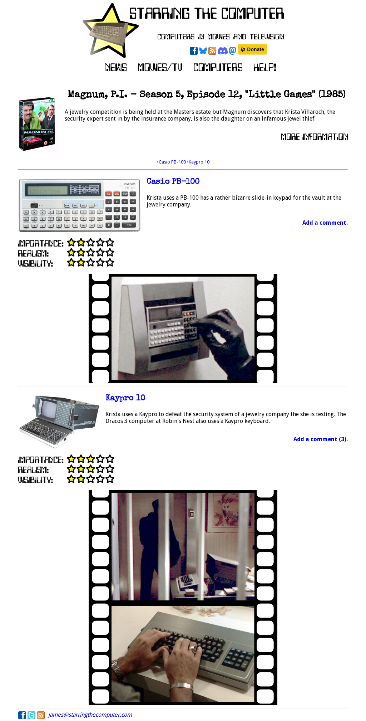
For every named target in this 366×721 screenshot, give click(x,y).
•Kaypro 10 (198, 162)
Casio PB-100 (173, 182)
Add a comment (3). (320, 439)
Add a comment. (325, 222)
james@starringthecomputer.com (90, 714)
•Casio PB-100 (172, 162)
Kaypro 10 (125, 399)
